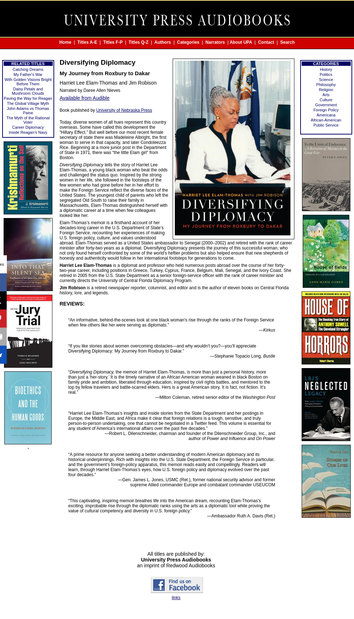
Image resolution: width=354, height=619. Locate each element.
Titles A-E (87, 42)
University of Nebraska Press (124, 110)
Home (65, 42)
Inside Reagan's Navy (28, 132)
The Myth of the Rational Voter (28, 120)
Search (287, 42)
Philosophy (326, 84)
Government (326, 105)
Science (326, 79)
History (326, 69)
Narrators (215, 42)
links (176, 597)
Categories (188, 42)
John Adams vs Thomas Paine (28, 110)
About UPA (241, 42)
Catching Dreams (28, 69)
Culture (326, 100)
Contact (266, 42)
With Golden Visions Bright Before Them (28, 81)
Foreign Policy (326, 110)
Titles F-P (113, 42)
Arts (326, 95)
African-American (326, 120)
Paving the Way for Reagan (28, 98)
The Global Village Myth (28, 103)
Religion (326, 89)
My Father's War (28, 74)
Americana (326, 115)
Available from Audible (84, 98)
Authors (162, 42)
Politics (326, 74)
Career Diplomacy (28, 127)
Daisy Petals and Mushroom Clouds (28, 91)
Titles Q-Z (138, 42)
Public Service (326, 125)
